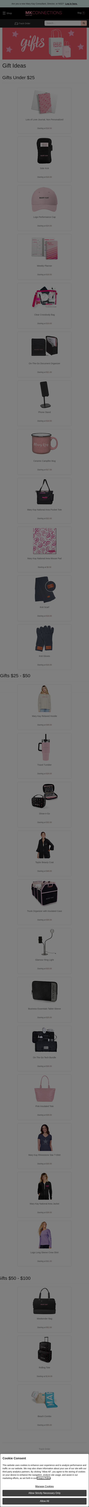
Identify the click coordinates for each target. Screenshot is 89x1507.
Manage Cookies (44, 1486)
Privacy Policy (43, 1478)
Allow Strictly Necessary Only (44, 1493)
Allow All (44, 1501)
